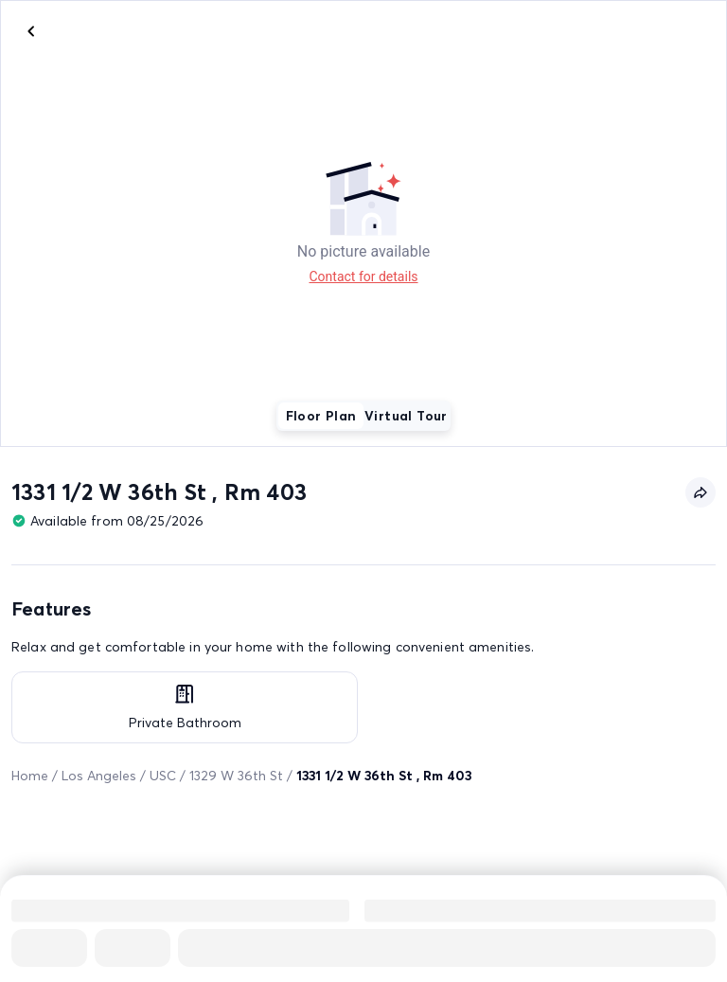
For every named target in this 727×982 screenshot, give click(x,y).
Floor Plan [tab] (321, 415)
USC (163, 775)
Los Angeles (99, 775)
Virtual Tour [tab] (406, 415)
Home (29, 775)
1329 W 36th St (236, 775)
